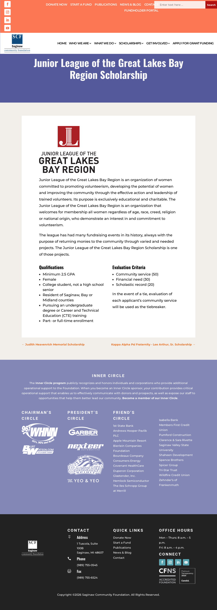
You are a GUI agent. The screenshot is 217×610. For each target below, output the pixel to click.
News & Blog (130, 4)
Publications (106, 4)
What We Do (104, 43)
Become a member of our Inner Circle (149, 398)
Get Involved (156, 43)
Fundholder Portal (141, 10)
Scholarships (130, 43)
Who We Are (79, 43)
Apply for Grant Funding (193, 43)
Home (61, 43)
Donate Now (56, 4)
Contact (151, 4)
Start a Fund (81, 4)
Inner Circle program (51, 383)
